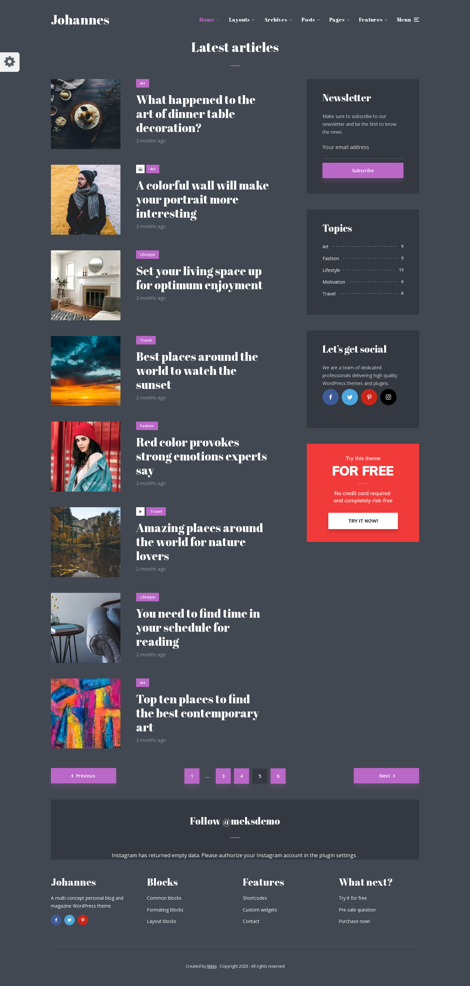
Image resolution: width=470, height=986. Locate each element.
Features (370, 19)
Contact (251, 921)
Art (142, 83)
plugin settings (338, 855)
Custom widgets (260, 910)
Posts (308, 19)
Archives (275, 19)
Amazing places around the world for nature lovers (199, 542)
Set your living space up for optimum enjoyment (199, 278)
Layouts (239, 19)
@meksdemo (251, 820)
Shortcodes (255, 898)
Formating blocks (165, 910)
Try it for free (353, 898)
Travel (146, 340)
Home (206, 19)
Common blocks (164, 898)
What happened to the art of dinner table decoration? (196, 113)
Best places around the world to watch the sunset (197, 370)
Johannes (80, 19)
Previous (85, 776)
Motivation (333, 282)
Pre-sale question (357, 910)
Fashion (147, 425)
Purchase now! (354, 921)
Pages (336, 19)
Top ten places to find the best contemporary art (197, 713)
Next (384, 776)
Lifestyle (147, 254)
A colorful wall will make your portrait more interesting (202, 199)
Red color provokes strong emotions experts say (201, 456)
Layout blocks (161, 921)
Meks (212, 966)
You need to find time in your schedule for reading (198, 627)
